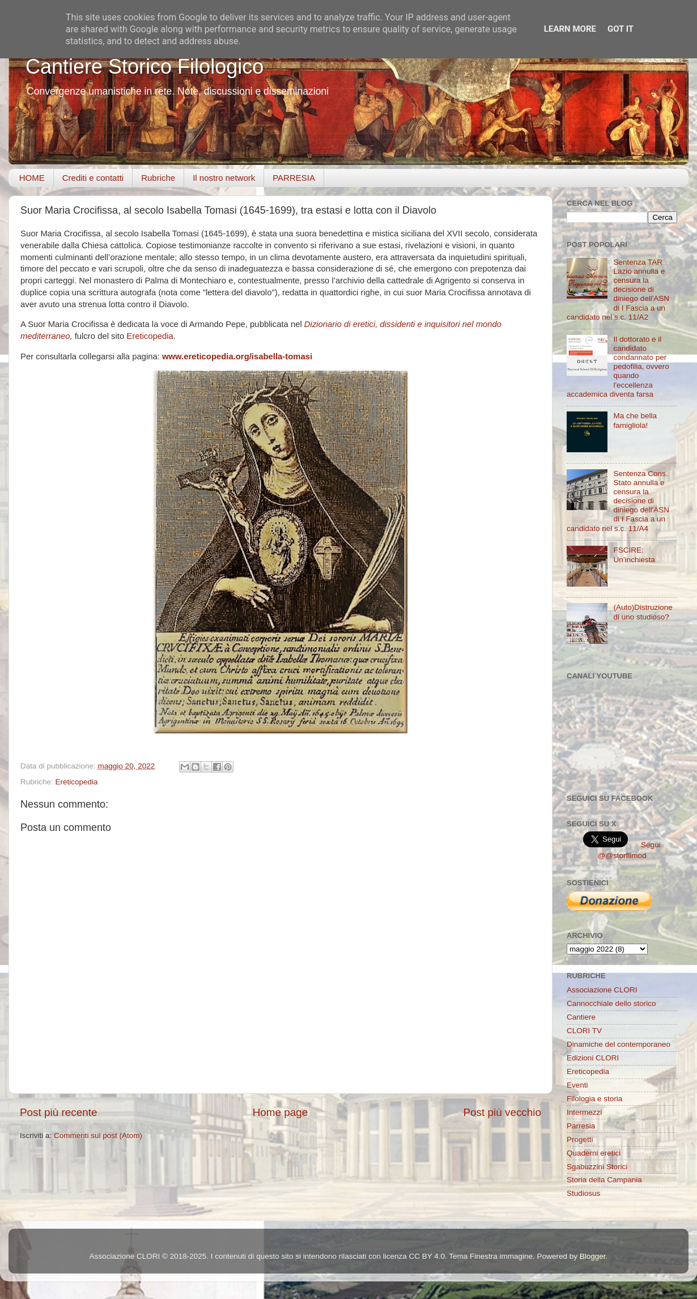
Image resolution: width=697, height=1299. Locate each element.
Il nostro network (224, 177)
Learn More (570, 29)
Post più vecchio (502, 1112)
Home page (280, 1112)
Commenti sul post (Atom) (98, 1135)
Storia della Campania (604, 1179)
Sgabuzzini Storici (597, 1166)
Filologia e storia (594, 1098)
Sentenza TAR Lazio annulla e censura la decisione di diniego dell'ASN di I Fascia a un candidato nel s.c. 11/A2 (618, 289)
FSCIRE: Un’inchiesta (634, 554)
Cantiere (581, 1017)
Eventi (577, 1085)
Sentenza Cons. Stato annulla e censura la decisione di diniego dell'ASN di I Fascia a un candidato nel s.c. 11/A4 (618, 501)
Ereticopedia (149, 336)
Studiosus (583, 1193)
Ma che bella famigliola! (635, 420)
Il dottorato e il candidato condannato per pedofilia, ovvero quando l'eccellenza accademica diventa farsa (618, 366)
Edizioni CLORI (593, 1058)
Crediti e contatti (93, 177)
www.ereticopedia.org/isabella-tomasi (237, 356)
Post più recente (58, 1112)
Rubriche (158, 177)
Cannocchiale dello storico (611, 1003)
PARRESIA (294, 177)
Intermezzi (584, 1112)
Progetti (580, 1139)
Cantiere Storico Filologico (145, 66)
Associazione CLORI (602, 990)
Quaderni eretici (593, 1153)
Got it (620, 29)
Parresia (581, 1126)
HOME (32, 177)
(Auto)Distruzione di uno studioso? (642, 612)
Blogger (593, 1256)
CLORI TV (584, 1030)
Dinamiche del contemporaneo (618, 1044)
